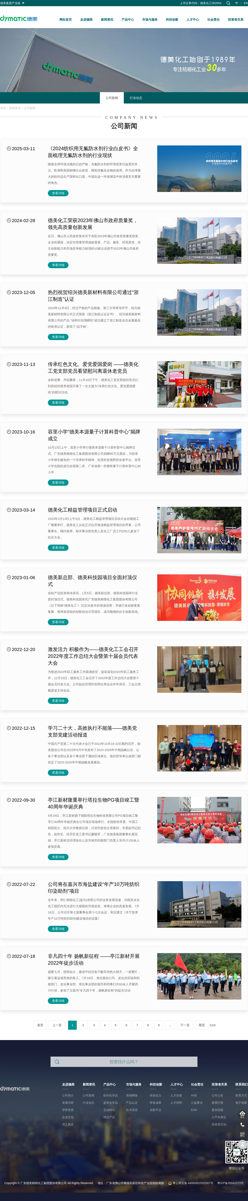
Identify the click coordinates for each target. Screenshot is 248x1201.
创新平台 (155, 1110)
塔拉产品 (109, 1117)
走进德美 (86, 19)
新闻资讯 (107, 19)
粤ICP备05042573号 (230, 1183)
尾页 (202, 1025)
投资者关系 (235, 19)
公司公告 (217, 1095)
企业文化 (68, 1117)
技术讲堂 (132, 1110)
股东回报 (217, 1110)
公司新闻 (112, 98)
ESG (194, 1110)
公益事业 (197, 1102)
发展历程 (68, 1102)
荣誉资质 (68, 1110)
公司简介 (68, 1095)
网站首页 (65, 19)
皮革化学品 (110, 1102)
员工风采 (68, 1124)
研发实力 (155, 1095)
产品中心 (128, 19)
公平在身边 (219, 1117)
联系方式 (241, 1095)
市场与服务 (150, 19)
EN (246, 3)
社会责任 (213, 19)
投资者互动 (219, 1124)
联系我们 (241, 1084)
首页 (3, 108)
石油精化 (109, 1110)
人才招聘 (176, 1102)
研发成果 (155, 1102)
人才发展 (176, 1095)
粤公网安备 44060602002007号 (190, 1183)
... (170, 1025)
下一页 (185, 1025)
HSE (194, 1095)
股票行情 (217, 1102)
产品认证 (132, 1102)
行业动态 (136, 98)
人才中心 (193, 19)
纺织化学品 (110, 1095)
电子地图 (241, 1102)
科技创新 (172, 19)
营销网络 (132, 1095)
